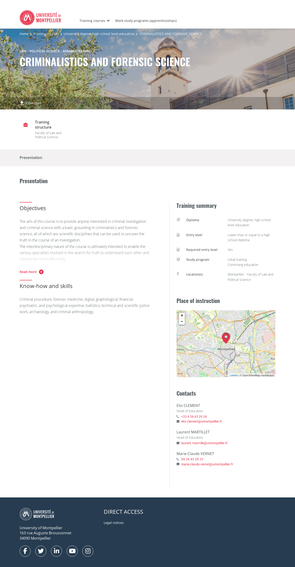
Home (24, 34)
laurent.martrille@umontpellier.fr (204, 443)
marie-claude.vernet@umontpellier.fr (207, 464)
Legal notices (114, 522)
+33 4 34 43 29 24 (194, 416)
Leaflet (234, 375)
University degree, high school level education (99, 34)
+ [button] (182, 315)
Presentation (31, 157)
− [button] (182, 321)
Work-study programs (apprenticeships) (146, 20)
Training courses (92, 20)
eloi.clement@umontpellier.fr (201, 421)
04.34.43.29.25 (192, 459)
